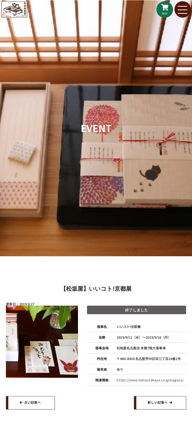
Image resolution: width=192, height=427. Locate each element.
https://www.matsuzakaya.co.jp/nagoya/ (150, 380)
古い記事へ (33, 402)
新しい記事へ (157, 402)
